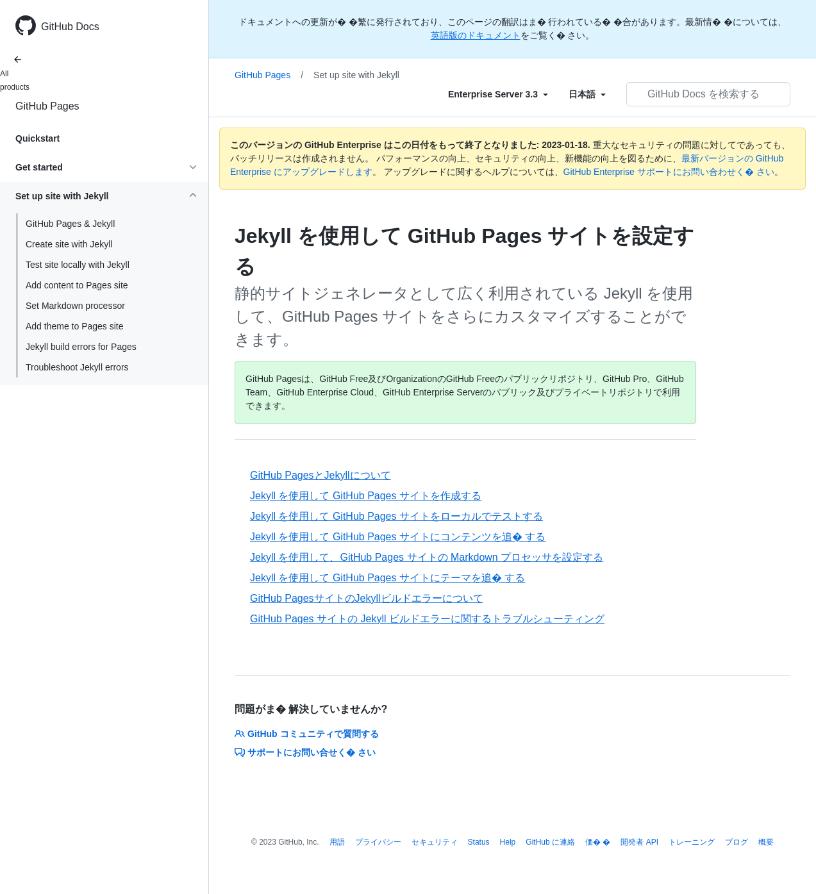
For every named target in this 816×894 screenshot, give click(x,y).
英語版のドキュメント (475, 35)
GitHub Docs (70, 26)
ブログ (736, 842)
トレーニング (692, 842)
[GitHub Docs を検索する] (708, 94)
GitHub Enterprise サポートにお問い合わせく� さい (668, 172)
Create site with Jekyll (69, 244)
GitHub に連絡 (550, 842)
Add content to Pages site (77, 285)
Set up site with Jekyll (356, 75)
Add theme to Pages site (75, 326)
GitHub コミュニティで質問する (307, 734)
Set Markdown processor (75, 306)
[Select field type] (498, 94)
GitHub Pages (47, 106)
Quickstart (37, 138)
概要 (766, 842)
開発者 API (639, 842)
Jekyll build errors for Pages (81, 347)
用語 (337, 842)
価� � (597, 842)
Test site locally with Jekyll (77, 265)
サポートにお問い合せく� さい (305, 752)
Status (479, 842)
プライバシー (378, 842)
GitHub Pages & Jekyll (70, 224)
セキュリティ (435, 842)
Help (508, 842)
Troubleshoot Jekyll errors (77, 367)
